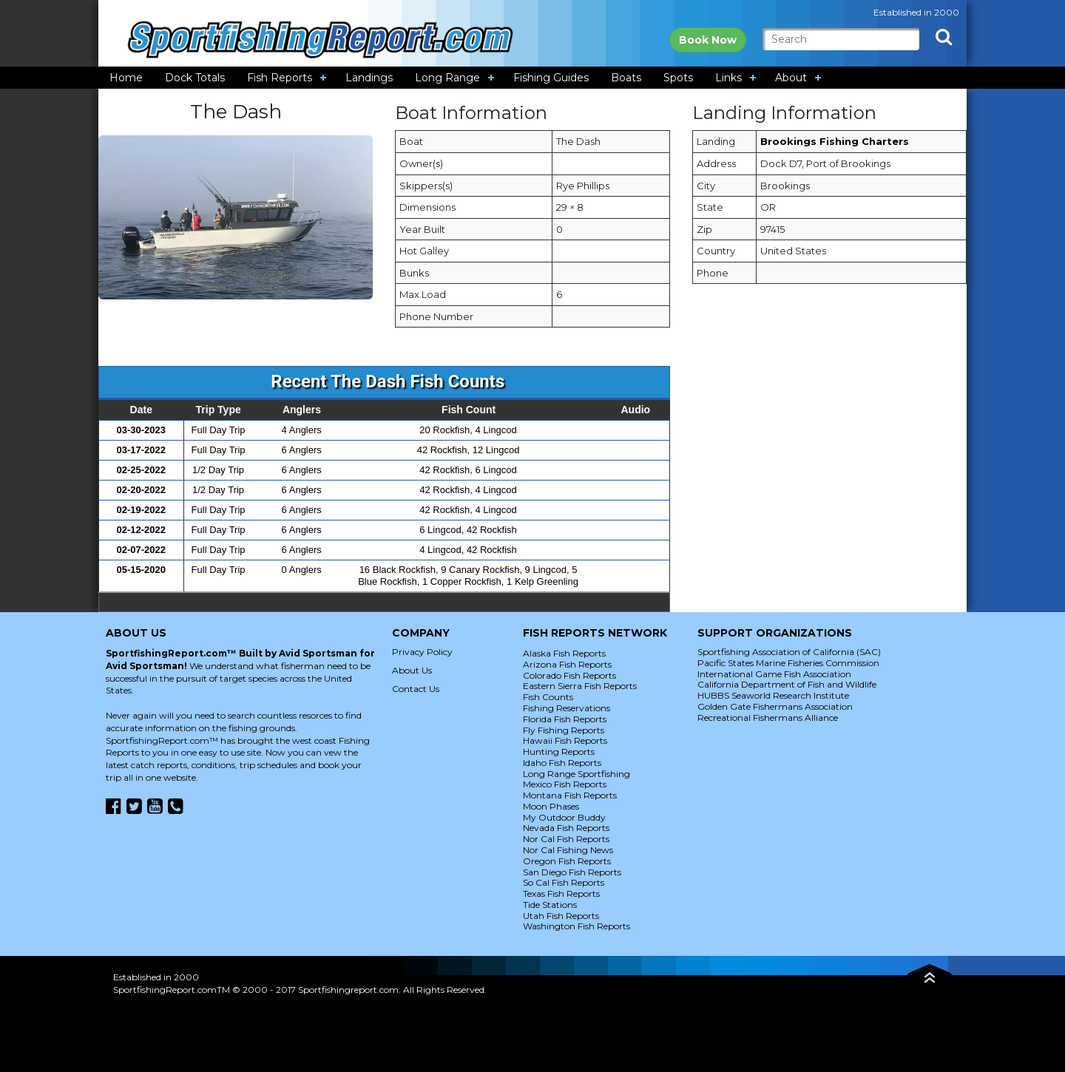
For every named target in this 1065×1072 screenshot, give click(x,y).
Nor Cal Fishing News (568, 849)
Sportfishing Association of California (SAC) (789, 651)
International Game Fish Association (774, 673)
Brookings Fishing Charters (834, 141)
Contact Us (415, 688)
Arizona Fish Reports (567, 664)
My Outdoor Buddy (564, 817)
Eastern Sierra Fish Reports (580, 685)
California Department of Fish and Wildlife (786, 684)
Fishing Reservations (566, 707)
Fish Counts (548, 696)
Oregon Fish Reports (567, 860)
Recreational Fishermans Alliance (767, 717)
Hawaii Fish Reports (565, 740)
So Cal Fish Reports (563, 882)
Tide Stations (550, 904)
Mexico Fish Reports (564, 784)
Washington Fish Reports (576, 926)
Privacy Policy (422, 651)
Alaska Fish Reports (564, 653)
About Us (412, 670)
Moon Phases (551, 806)
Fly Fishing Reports (563, 730)
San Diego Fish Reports (572, 872)
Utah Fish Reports (561, 915)
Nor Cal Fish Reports (566, 838)
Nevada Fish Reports (566, 827)
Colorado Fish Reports (569, 675)
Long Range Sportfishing (576, 773)
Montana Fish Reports (570, 795)
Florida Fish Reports (564, 719)
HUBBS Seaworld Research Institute (773, 695)
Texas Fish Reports (561, 893)
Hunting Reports (559, 751)
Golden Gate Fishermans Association (775, 706)
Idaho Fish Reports (562, 762)
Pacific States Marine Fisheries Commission (788, 662)
